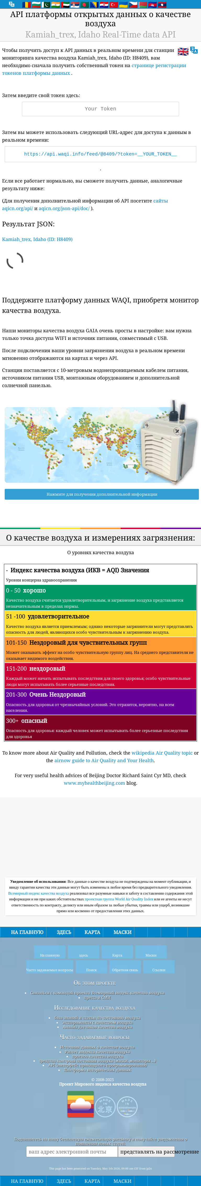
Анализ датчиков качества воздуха (97, 1026)
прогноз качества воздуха (97, 1056)
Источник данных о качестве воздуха (97, 1047)
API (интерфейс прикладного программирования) (97, 1065)
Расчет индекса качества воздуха (97, 1051)
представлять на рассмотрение (147, 1151)
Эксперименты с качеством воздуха (97, 1022)
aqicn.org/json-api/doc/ (64, 208)
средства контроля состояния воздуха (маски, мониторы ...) (97, 1060)
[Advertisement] (100, 838)
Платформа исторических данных (97, 1069)
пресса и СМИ (97, 997)
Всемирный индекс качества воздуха (39, 893)
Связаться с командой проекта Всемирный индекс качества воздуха (97, 992)
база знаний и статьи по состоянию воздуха (97, 1017)
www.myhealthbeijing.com (94, 783)
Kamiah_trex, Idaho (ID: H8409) (37, 239)
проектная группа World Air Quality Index (119, 899)
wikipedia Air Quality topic (162, 753)
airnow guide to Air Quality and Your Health (104, 760)
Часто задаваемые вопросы (95, 1037)
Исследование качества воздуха (94, 1007)
